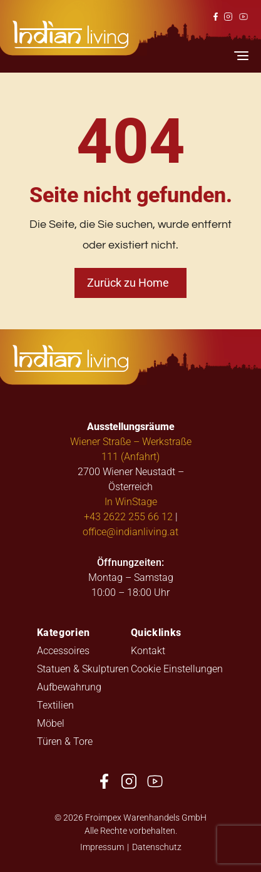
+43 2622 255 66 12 (128, 516)
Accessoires (63, 650)
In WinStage (131, 501)
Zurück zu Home (128, 282)
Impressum (102, 847)
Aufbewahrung (69, 686)
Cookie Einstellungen (177, 668)
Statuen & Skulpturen (83, 668)
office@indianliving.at (130, 531)
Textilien (55, 704)
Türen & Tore (65, 740)
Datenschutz (157, 847)
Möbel (50, 722)
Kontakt (148, 650)
